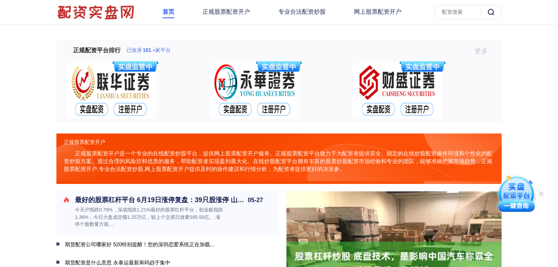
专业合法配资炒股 (302, 12)
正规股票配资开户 (226, 12)
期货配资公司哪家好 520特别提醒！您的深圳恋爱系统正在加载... (139, 244)
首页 (168, 12)
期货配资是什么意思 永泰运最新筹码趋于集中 (117, 263)
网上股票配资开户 (377, 12)
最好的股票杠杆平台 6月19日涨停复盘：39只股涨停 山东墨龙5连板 (175, 200)
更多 (484, 51)
